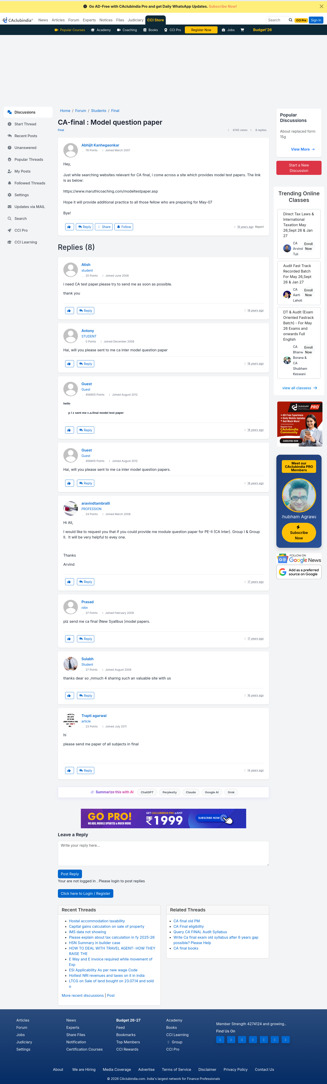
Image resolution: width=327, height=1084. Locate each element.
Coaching (127, 30)
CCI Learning (22, 242)
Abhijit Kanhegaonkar (100, 145)
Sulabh (88, 659)
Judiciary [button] (136, 20)
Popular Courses (69, 30)
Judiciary (24, 1042)
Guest (87, 384)
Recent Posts (22, 136)
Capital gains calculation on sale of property (106, 926)
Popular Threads (25, 159)
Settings (18, 195)
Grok (231, 792)
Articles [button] (58, 20)
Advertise (146, 1069)
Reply (84, 227)
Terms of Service (176, 1069)
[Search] (277, 20)
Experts (72, 1027)
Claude (191, 792)
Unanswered (21, 147)
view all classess (300, 388)
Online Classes (299, 196)
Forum (21, 1027)
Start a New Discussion (299, 168)
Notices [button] (106, 20)
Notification (76, 1042)
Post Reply (70, 874)
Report (259, 226)
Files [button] (120, 20)
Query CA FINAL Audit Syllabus (200, 932)
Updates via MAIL (26, 206)
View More (303, 149)
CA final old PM (186, 921)
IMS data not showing (87, 932)
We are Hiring (83, 1069)
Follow (123, 227)
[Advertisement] (163, 69)
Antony (88, 330)
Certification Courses (84, 1049)
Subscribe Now (299, 532)
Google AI (212, 792)
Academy (101, 30)
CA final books (185, 948)
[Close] (321, 6)
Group (174, 1042)
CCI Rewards (127, 1049)
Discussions (21, 112)
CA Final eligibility (188, 926)
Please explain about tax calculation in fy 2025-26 (112, 937)
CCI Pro (172, 30)
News (71, 1020)
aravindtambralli (96, 503)
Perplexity (170, 792)
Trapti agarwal (94, 715)
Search (17, 218)
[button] (289, 20)
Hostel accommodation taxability (97, 921)
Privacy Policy (236, 1069)
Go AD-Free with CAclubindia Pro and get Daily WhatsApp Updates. (160, 6)
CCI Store (155, 20)
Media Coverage (117, 1069)
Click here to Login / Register (85, 893)
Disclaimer (207, 1069)
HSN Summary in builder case (94, 942)
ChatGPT (147, 792)
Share (104, 227)
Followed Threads (26, 183)
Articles (22, 1020)
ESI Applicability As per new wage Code (103, 970)
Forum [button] (73, 20)
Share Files (75, 1034)
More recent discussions (83, 995)
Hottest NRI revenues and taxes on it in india (107, 975)
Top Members (128, 1042)
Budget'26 (262, 29)
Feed (120, 1027)
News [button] (43, 20)
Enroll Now (308, 246)
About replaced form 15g (297, 134)
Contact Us (264, 1069)
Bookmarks (126, 1034)
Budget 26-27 (128, 1020)
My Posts (19, 171)
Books (150, 30)
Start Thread (21, 124)
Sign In (316, 20)
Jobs (228, 30)
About (58, 1069)
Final (61, 130)
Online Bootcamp (201, 30)
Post (110, 995)
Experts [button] (89, 20)
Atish (86, 264)
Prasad (88, 602)
